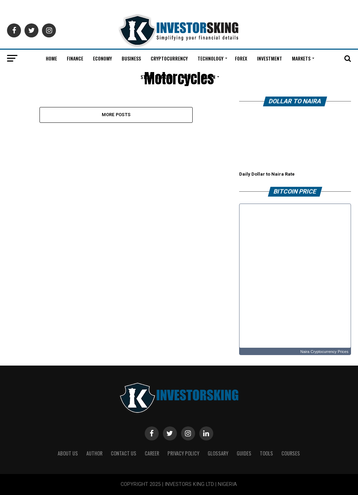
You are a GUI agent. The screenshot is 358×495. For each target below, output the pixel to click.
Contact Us (123, 453)
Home (51, 58)
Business (131, 58)
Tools (266, 453)
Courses (290, 453)
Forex (241, 58)
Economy (102, 58)
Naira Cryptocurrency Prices (324, 351)
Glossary (218, 453)
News (187, 76)
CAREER (152, 453)
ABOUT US (68, 453)
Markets (301, 58)
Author (94, 453)
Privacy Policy (183, 453)
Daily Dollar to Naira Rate (267, 174)
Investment (269, 58)
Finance (75, 58)
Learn (209, 76)
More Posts (116, 114)
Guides (244, 453)
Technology (210, 58)
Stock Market (156, 76)
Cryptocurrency (169, 58)
